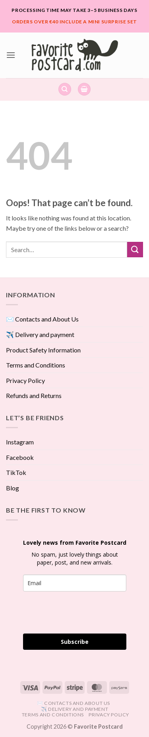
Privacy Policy (25, 380)
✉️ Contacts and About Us (42, 319)
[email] (74, 583)
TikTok (16, 472)
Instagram (20, 442)
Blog (12, 488)
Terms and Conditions (35, 365)
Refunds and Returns (34, 395)
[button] (10, 55)
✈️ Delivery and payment (40, 334)
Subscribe (75, 641)
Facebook (20, 457)
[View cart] (84, 89)
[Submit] (135, 249)
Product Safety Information (43, 350)
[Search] (64, 89)
